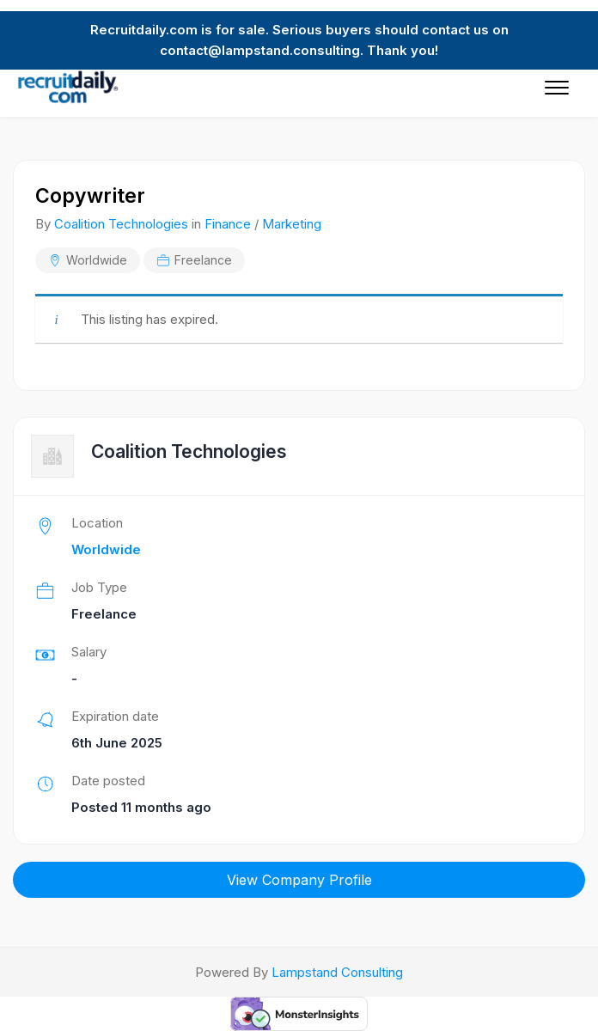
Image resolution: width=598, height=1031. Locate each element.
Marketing (291, 224)
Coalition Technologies (121, 224)
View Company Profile (299, 879)
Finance (227, 224)
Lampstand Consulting (337, 972)
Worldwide (96, 260)
